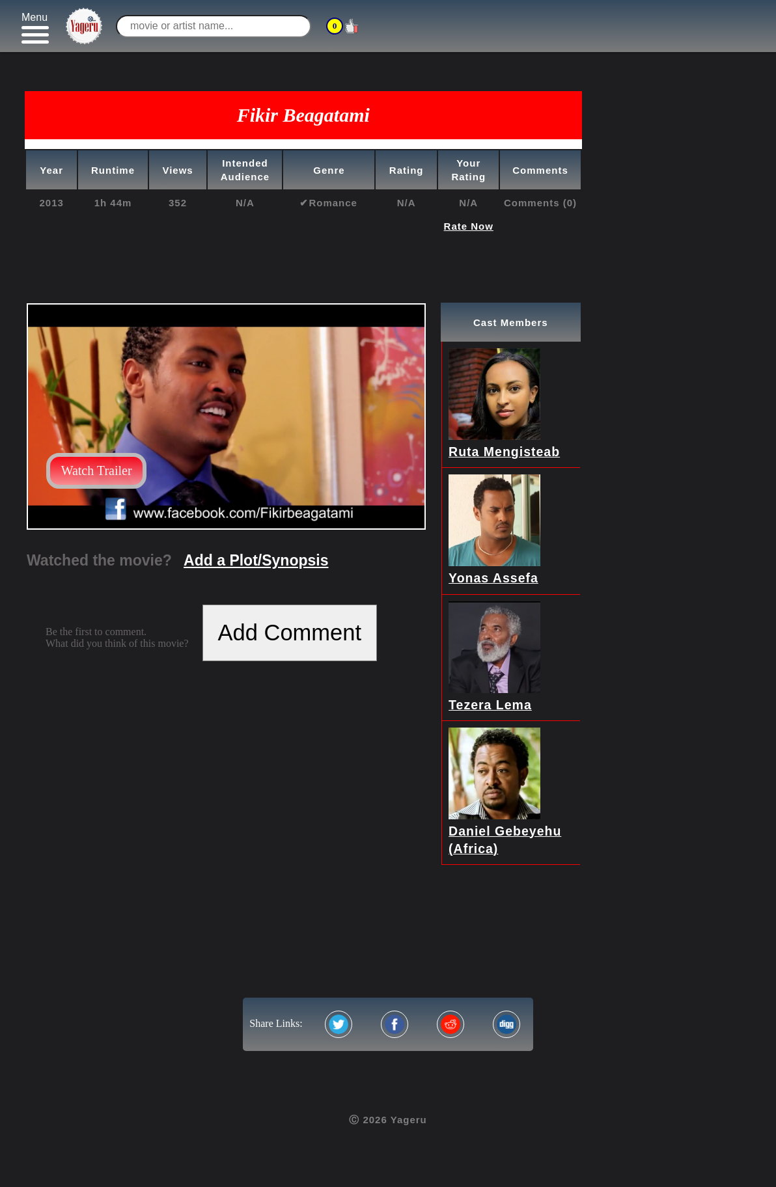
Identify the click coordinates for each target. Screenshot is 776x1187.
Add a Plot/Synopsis (256, 560)
